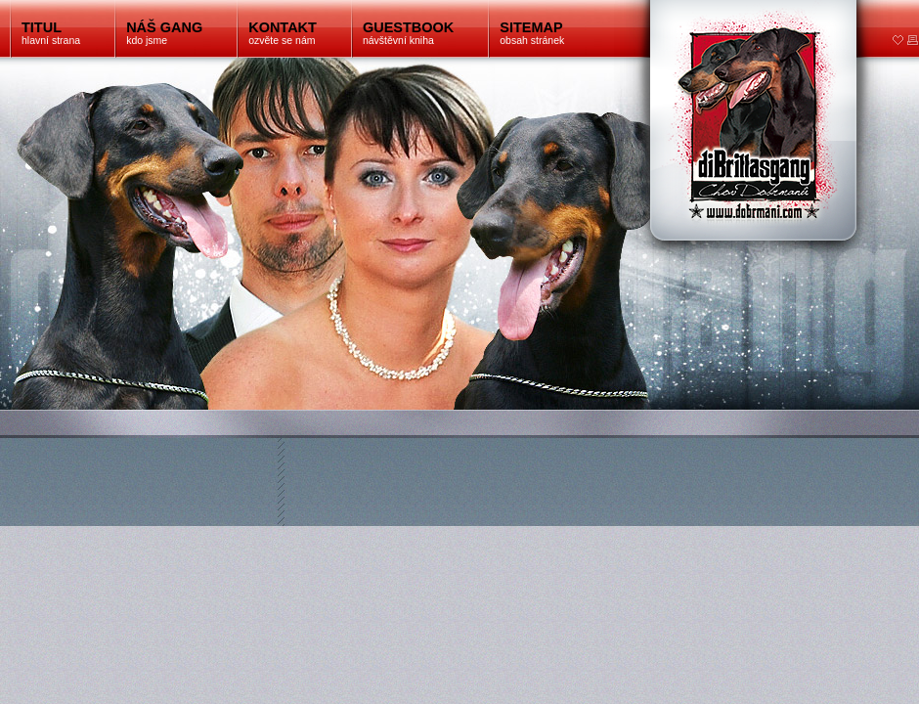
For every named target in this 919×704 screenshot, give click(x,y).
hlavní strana (51, 33)
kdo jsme (164, 33)
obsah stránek (532, 33)
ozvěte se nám (282, 33)
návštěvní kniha (408, 33)
